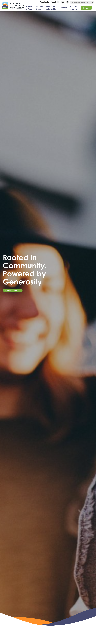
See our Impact (11, 290)
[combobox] (82, 2)
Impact (64, 8)
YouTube (62, 2)
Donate (86, 8)
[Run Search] (92, 2)
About (53, 2)
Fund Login (44, 2)
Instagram (67, 2)
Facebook (58, 2)
